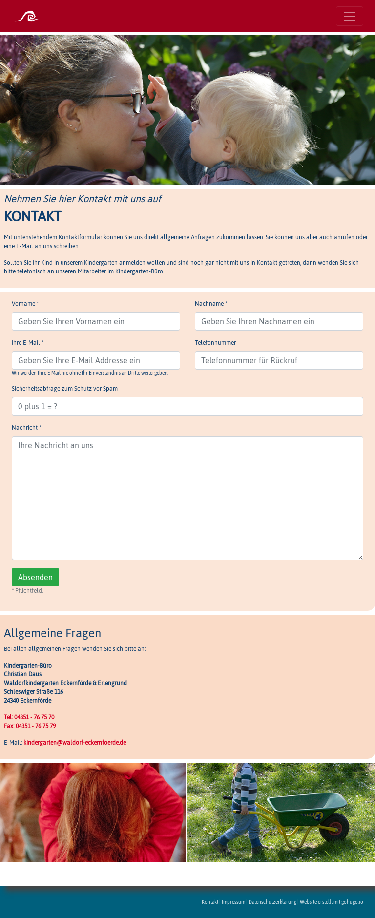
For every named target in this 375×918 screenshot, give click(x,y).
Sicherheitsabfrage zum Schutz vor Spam (65, 388)
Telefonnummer (215, 342)
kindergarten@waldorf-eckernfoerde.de (74, 742)
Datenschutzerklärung (272, 902)
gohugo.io (352, 902)
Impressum (233, 902)
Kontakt (210, 902)
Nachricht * (26, 427)
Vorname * (25, 303)
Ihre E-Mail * (27, 342)
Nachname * (211, 303)
